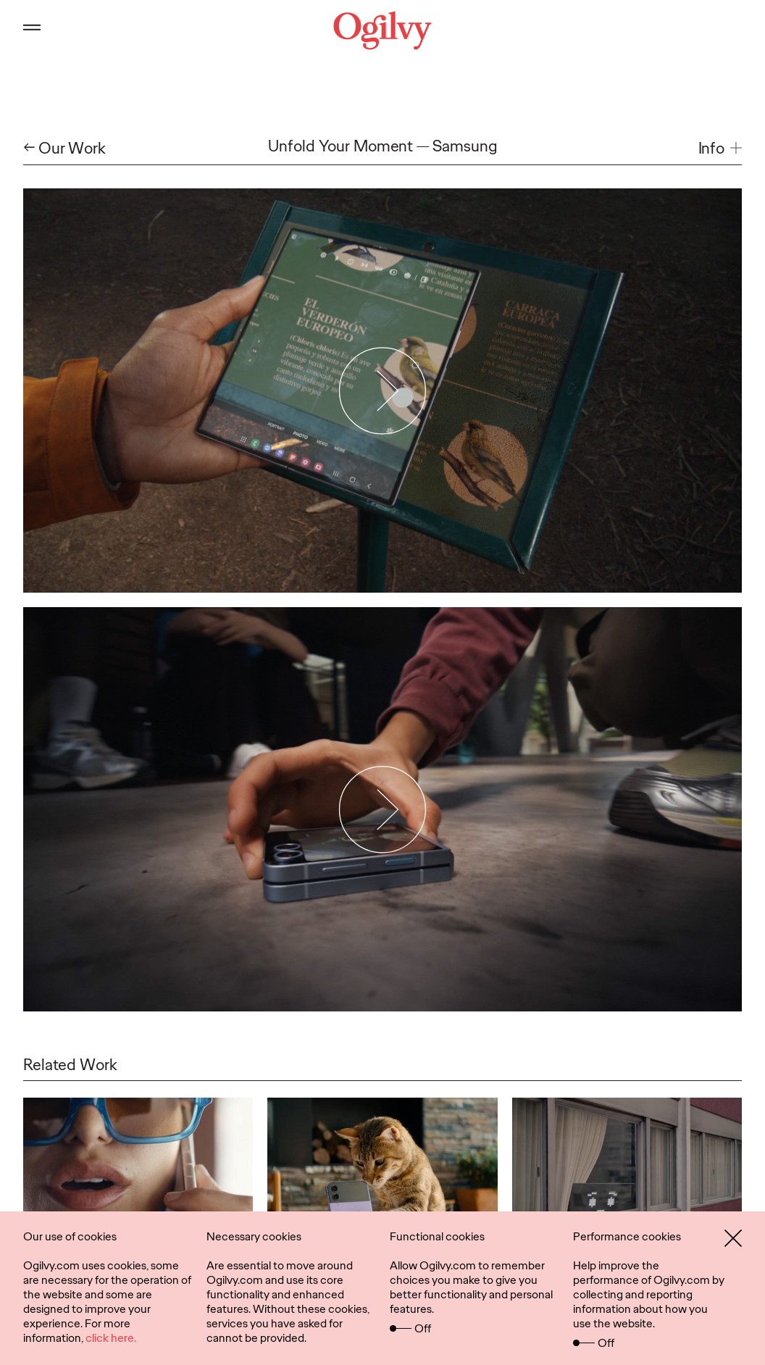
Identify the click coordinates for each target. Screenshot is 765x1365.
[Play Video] (383, 390)
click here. (110, 1337)
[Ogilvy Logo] (382, 30)
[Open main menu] (32, 30)
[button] (720, 148)
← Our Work (64, 148)
